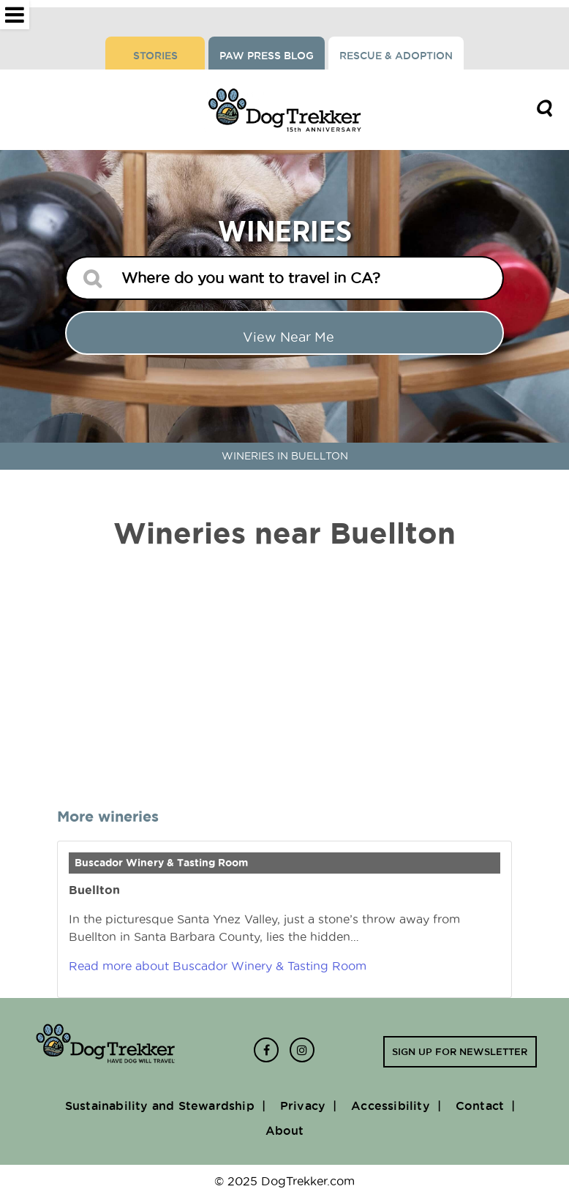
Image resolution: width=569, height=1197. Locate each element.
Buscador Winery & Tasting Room (161, 862)
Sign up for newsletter (459, 1051)
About (284, 1130)
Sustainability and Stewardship (160, 1105)
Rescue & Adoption (396, 55)
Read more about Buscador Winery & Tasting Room (217, 965)
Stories (155, 55)
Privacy (302, 1105)
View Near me (288, 337)
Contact (480, 1105)
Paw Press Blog (266, 55)
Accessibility (390, 1105)
